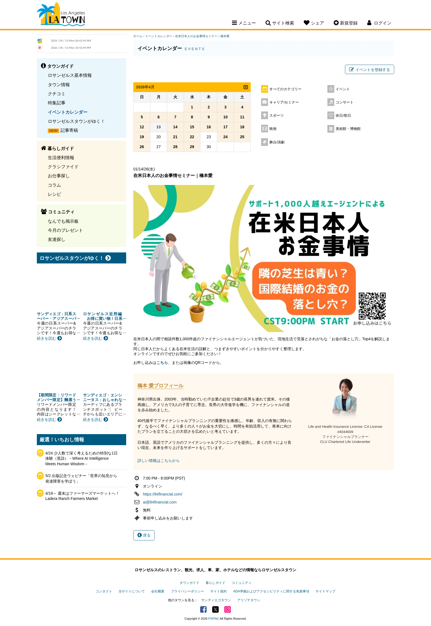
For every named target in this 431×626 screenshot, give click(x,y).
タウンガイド (189, 583)
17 (225, 127)
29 (192, 147)
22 (192, 137)
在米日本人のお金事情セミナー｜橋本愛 (202, 36)
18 (242, 127)
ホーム (137, 36)
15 (192, 127)
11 (242, 117)
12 (142, 127)
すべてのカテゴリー (285, 89)
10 (225, 117)
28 (175, 147)
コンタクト (104, 591)
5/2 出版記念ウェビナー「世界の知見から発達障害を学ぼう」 (81, 478)
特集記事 (56, 102)
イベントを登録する (369, 69)
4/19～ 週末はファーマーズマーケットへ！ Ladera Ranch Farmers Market (82, 496)
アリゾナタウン (248, 600)
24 (225, 137)
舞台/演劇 (277, 142)
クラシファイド (63, 166)
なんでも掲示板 (63, 221)
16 (209, 127)
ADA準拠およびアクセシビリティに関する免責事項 (271, 591)
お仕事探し (59, 175)
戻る (144, 535)
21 (175, 137)
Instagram (227, 609)
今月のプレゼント (65, 230)
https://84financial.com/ (162, 494)
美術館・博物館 (348, 129)
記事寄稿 (69, 130)
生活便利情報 (61, 157)
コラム (54, 185)
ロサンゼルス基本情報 (70, 75)
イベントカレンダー (67, 112)
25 (242, 137)
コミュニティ (242, 583)
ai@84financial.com (159, 502)
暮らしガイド (215, 583)
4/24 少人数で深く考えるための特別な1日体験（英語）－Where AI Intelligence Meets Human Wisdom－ (81, 458)
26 (142, 147)
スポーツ (276, 116)
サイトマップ (325, 591)
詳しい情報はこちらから (158, 460)
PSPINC (213, 618)
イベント (343, 89)
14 (175, 127)
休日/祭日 (343, 116)
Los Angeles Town (61, 15)
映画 (273, 129)
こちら (162, 362)
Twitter (215, 609)
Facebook (203, 609)
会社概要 (157, 591)
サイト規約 (218, 591)
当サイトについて (131, 591)
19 (142, 137)
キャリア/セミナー (284, 102)
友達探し (56, 239)
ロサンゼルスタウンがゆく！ (76, 121)
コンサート (344, 102)
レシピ (54, 194)
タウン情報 (59, 84)
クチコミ (56, 93)
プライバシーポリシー (187, 591)
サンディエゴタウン (216, 600)
